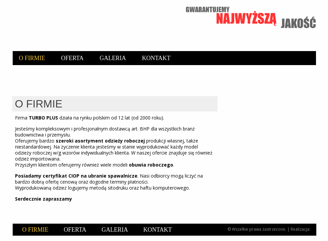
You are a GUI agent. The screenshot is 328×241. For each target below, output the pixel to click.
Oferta (72, 58)
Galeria (113, 58)
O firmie (32, 58)
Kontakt (156, 58)
